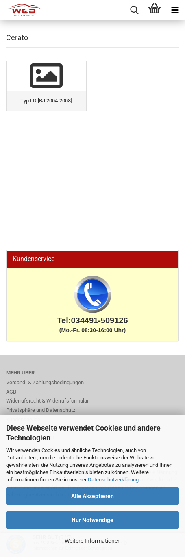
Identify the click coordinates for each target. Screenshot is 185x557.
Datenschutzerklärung (113, 479)
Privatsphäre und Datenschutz (40, 410)
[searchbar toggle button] (134, 10)
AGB (11, 392)
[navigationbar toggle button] (175, 10)
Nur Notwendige (92, 520)
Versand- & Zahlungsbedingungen (45, 382)
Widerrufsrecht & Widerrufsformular (47, 401)
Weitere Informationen (93, 540)
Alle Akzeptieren (92, 496)
